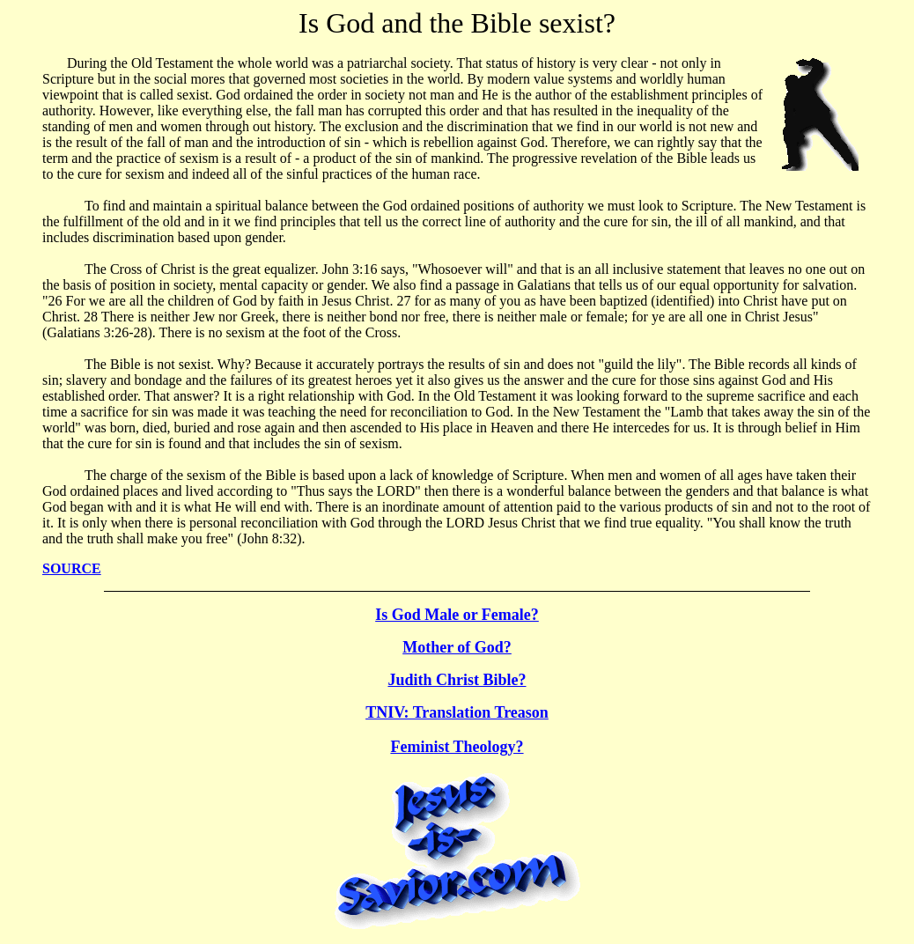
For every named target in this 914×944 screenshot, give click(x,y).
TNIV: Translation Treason (457, 712)
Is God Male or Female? (457, 614)
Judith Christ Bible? (456, 680)
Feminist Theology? (456, 747)
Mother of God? (457, 647)
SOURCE (71, 568)
